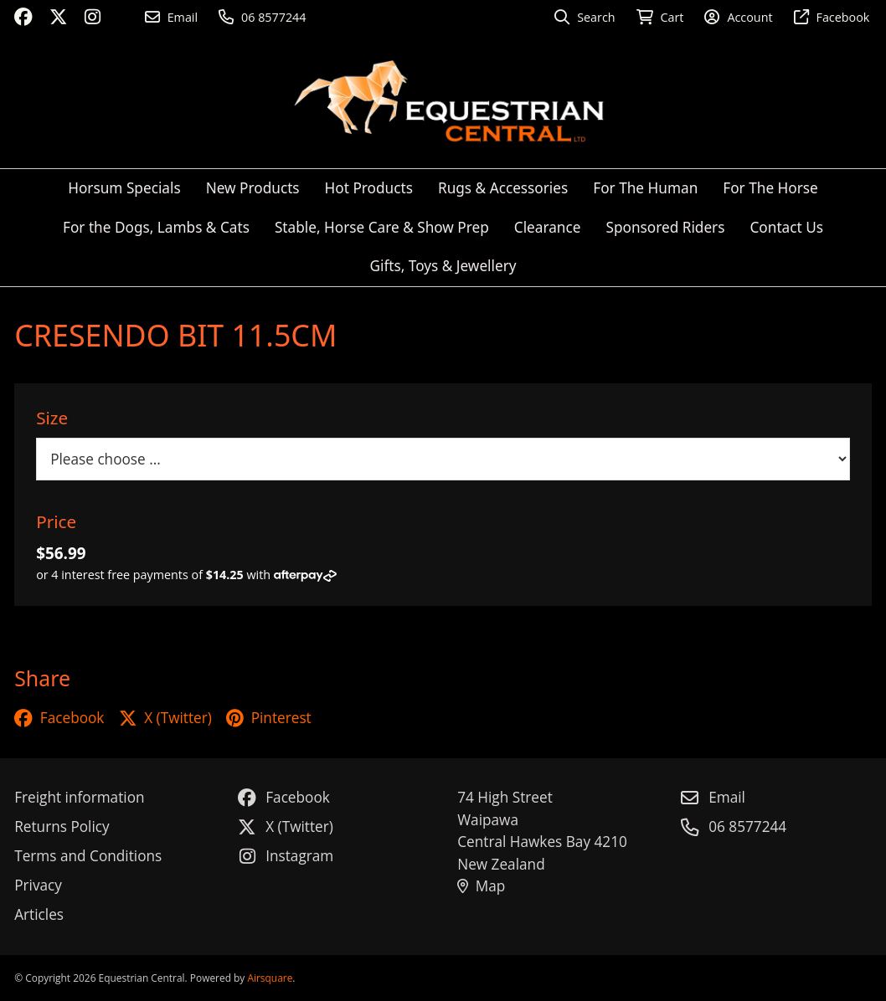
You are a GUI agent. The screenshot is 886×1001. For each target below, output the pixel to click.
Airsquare (269, 977)
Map (481, 886)
